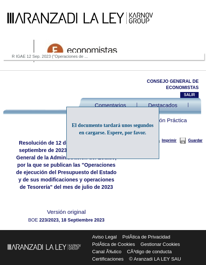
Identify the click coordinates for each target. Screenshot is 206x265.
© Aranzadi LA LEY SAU (155, 259)
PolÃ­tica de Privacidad (146, 237)
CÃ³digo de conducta (149, 251)
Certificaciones (107, 259)
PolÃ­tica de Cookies (113, 244)
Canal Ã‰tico (106, 251)
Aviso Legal (104, 237)
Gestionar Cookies (160, 244)
